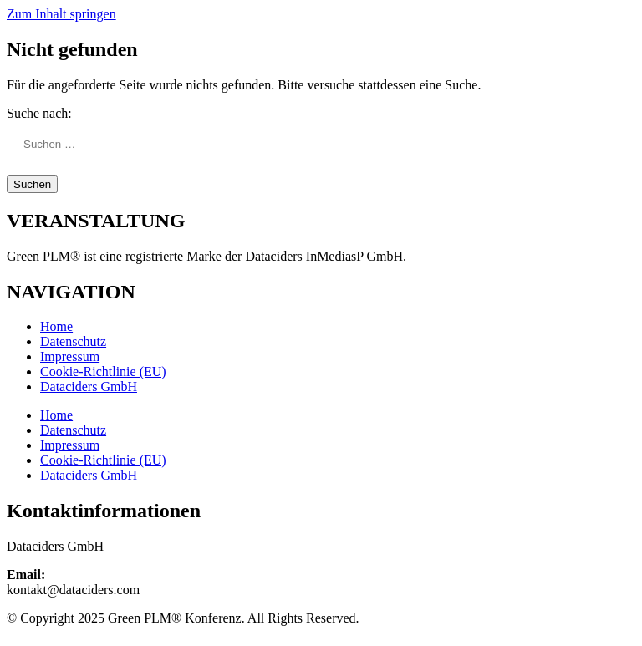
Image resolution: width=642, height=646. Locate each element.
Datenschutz (73, 341)
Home (56, 326)
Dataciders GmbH (88, 386)
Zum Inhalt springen (61, 14)
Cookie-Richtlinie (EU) (103, 371)
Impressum (69, 356)
